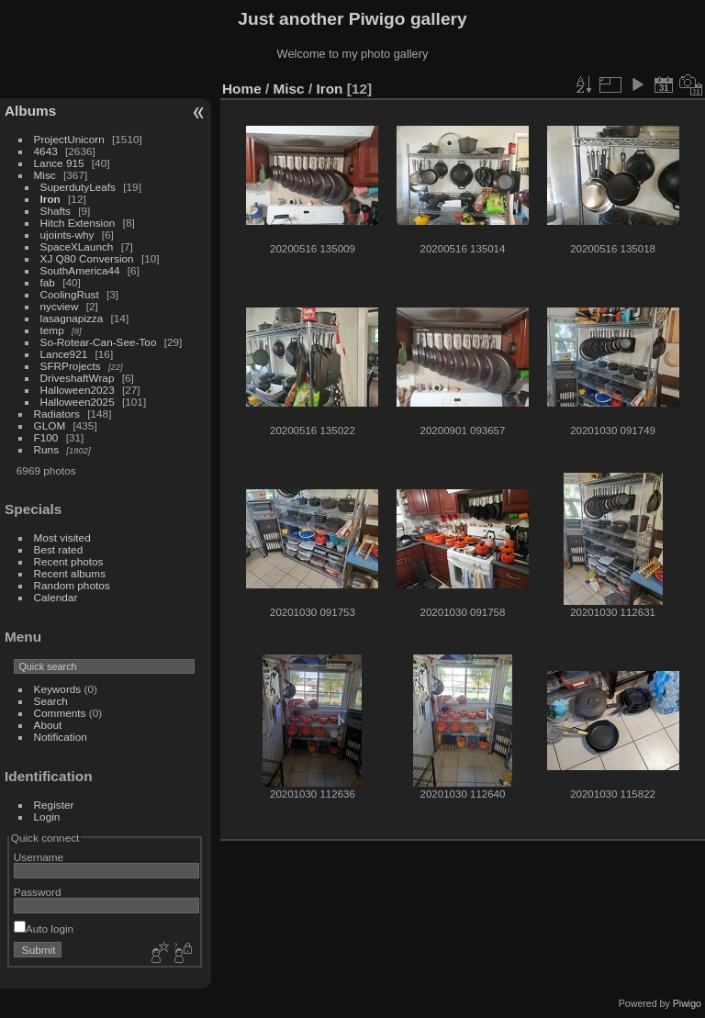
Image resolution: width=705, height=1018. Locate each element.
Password (38, 892)
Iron (50, 199)
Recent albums (70, 573)
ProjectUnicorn (69, 139)
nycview (59, 306)
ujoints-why (67, 235)
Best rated (59, 549)
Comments (60, 713)
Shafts (57, 211)
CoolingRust (69, 294)
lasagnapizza (72, 318)
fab (47, 282)
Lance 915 (59, 163)
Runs (46, 449)
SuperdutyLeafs (78, 187)
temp (52, 330)
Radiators (57, 414)
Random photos (72, 585)
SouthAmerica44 (80, 270)
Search (51, 701)
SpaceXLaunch (77, 246)
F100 (46, 437)
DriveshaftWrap (77, 378)
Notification (60, 737)
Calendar (56, 597)
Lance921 (64, 354)
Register (54, 805)
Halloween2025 (77, 402)
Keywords (58, 689)
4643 (46, 151)
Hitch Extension (78, 223)
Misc (45, 175)
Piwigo (687, 1003)
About (48, 725)
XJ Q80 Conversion (87, 258)
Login (47, 816)
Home (242, 88)
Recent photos (69, 561)
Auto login (43, 928)
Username (38, 857)
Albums (30, 110)
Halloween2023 (77, 390)
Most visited (62, 537)
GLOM (50, 425)
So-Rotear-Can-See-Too (98, 342)
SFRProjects (70, 366)
